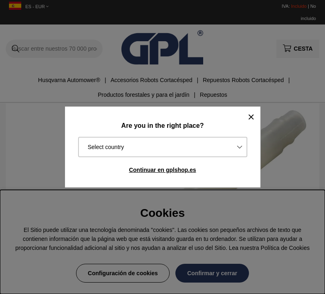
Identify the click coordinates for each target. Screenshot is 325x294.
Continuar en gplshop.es (162, 170)
